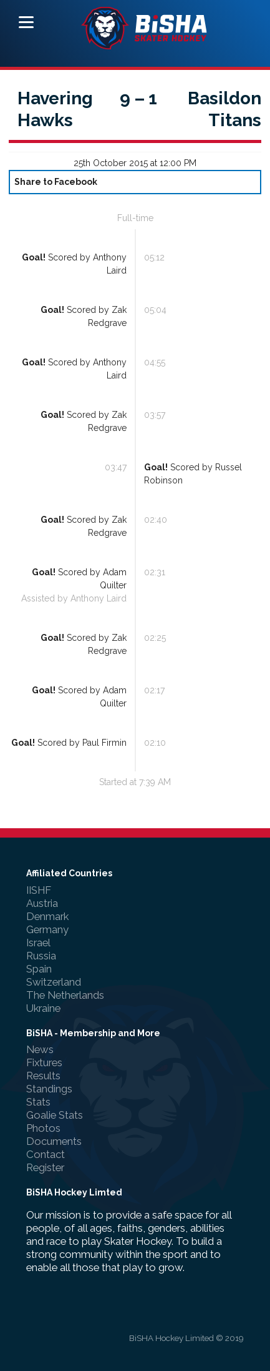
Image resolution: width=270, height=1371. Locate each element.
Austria (42, 903)
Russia (41, 955)
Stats (38, 1102)
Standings (49, 1088)
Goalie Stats (54, 1115)
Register (45, 1167)
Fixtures (44, 1062)
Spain (39, 969)
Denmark (47, 916)
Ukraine (43, 1008)
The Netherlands (65, 995)
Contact (45, 1154)
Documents (54, 1141)
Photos (43, 1128)
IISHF (38, 890)
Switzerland (53, 982)
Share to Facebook (55, 182)
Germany (47, 929)
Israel (38, 942)
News (40, 1049)
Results (43, 1075)
